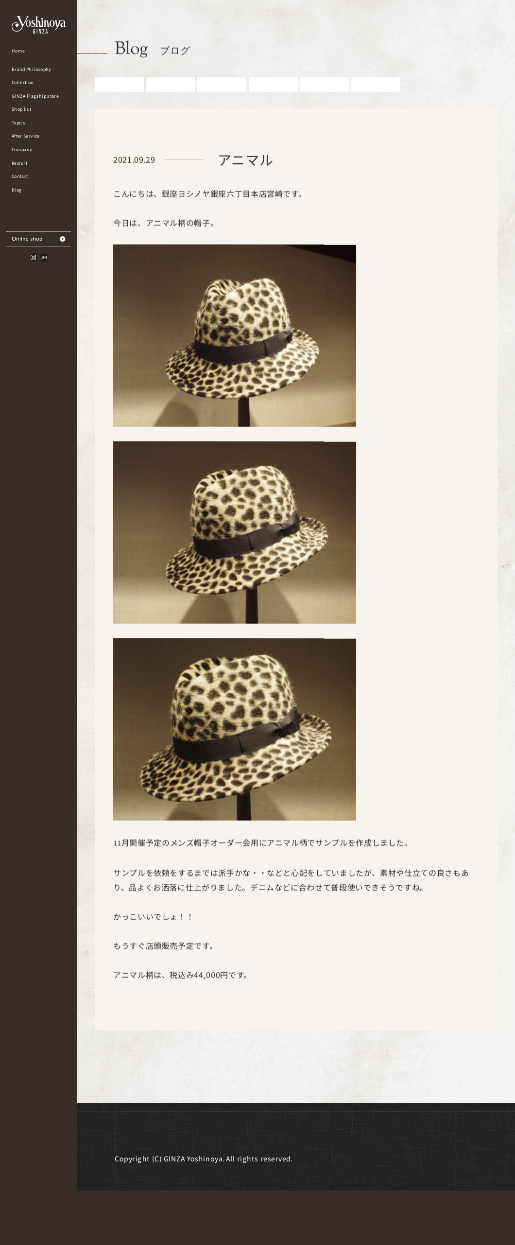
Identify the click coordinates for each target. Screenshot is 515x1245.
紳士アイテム (222, 102)
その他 (376, 102)
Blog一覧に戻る (162, 1095)
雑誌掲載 (324, 102)
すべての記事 (119, 102)
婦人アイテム (273, 102)
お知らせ (170, 102)
